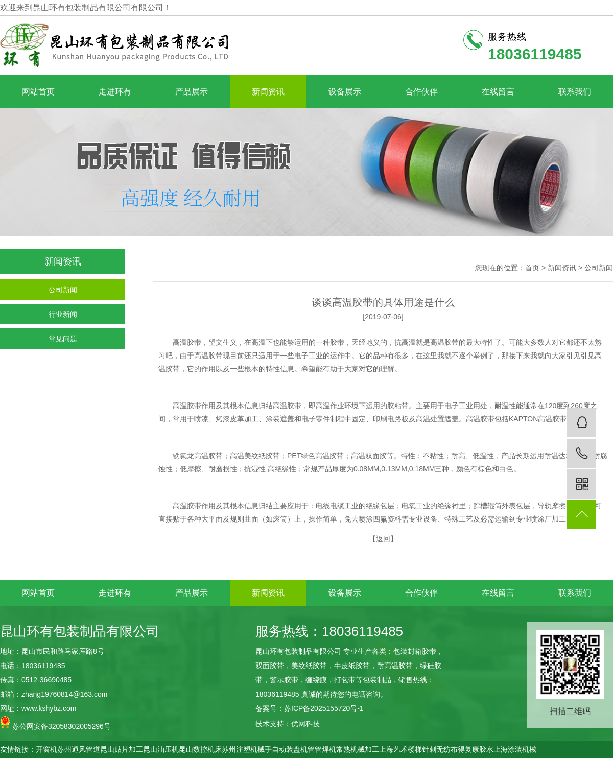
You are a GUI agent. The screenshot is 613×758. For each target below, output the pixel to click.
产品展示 (191, 91)
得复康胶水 (475, 749)
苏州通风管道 (78, 749)
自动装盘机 (290, 749)
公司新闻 (63, 290)
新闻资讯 (268, 91)
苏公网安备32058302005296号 (55, 723)
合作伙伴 (421, 91)
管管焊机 (322, 749)
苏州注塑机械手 (247, 749)
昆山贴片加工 (121, 749)
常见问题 (63, 339)
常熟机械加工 (357, 749)
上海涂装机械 (514, 749)
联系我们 (574, 91)
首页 (532, 268)
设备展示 (344, 91)
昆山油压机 (161, 749)
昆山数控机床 (200, 749)
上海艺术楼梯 (400, 749)
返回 (383, 539)
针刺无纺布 (440, 749)
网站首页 (38, 91)
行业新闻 (63, 314)
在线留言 (498, 91)
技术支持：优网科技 (287, 724)
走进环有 (115, 91)
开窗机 (46, 749)
